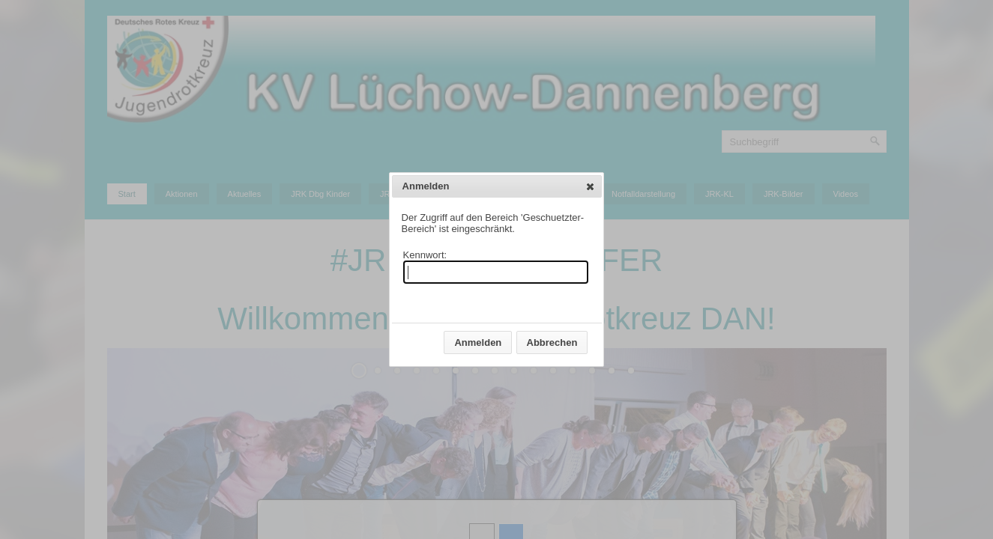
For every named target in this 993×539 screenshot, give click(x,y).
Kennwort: (425, 255)
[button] (590, 186)
